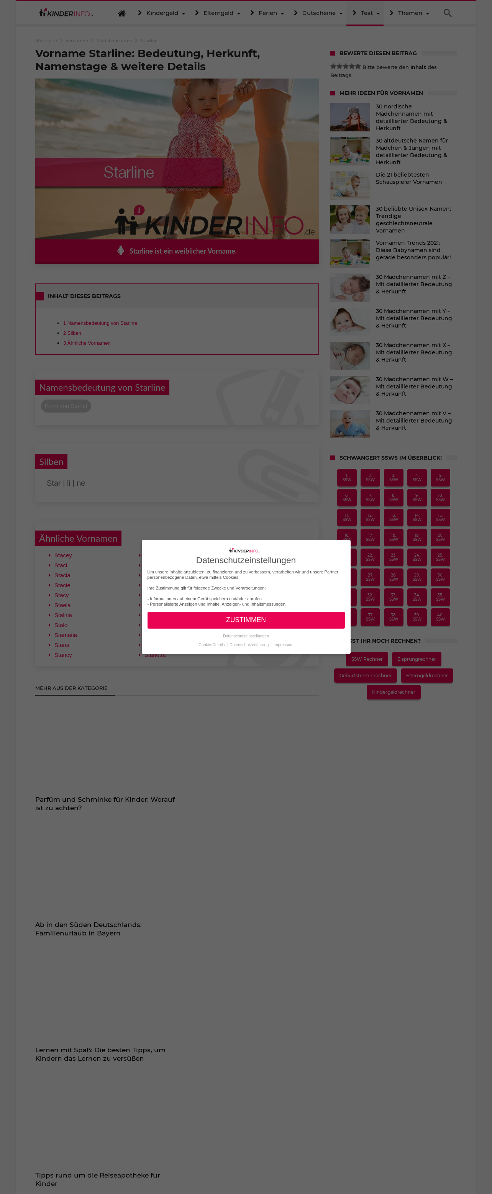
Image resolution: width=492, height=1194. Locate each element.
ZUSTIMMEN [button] (246, 620)
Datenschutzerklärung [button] (250, 644)
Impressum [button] (284, 644)
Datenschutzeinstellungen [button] (246, 636)
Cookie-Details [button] (212, 644)
